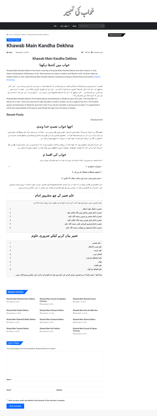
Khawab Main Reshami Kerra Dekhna (21, 299)
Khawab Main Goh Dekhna (50, 328)
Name (9, 379)
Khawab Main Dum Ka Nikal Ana (85, 310)
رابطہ (74, 26)
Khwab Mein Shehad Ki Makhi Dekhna (21, 319)
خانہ (55, 26)
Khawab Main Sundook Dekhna (52, 319)
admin (10, 52)
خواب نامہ (63, 26)
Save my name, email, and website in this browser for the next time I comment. (37, 400)
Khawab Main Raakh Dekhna (17, 310)
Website (59, 390)
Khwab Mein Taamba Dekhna (18, 328)
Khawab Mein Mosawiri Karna (84, 299)
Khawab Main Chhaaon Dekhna (52, 310)
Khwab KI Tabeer (20, 35)
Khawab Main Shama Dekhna (84, 319)
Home (10, 35)
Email (9, 390)
